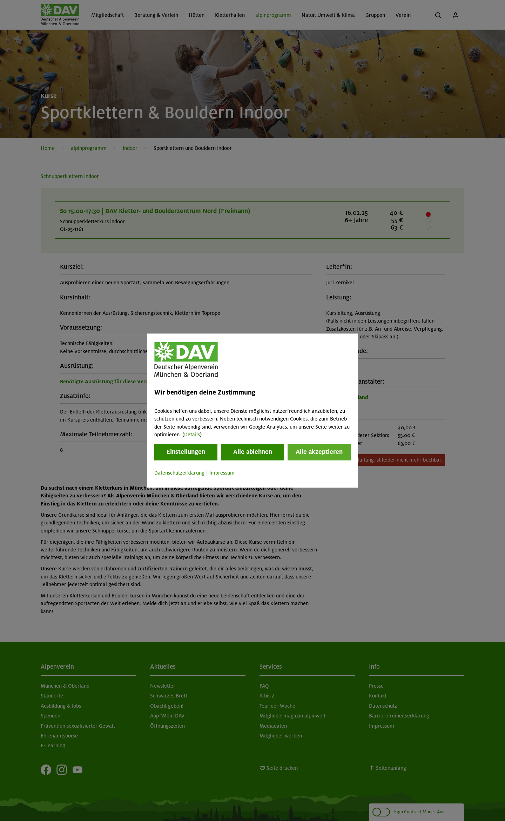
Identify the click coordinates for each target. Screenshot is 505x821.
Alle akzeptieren (319, 452)
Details (192, 434)
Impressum (222, 473)
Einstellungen (186, 452)
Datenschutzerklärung (179, 473)
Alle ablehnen (252, 452)
